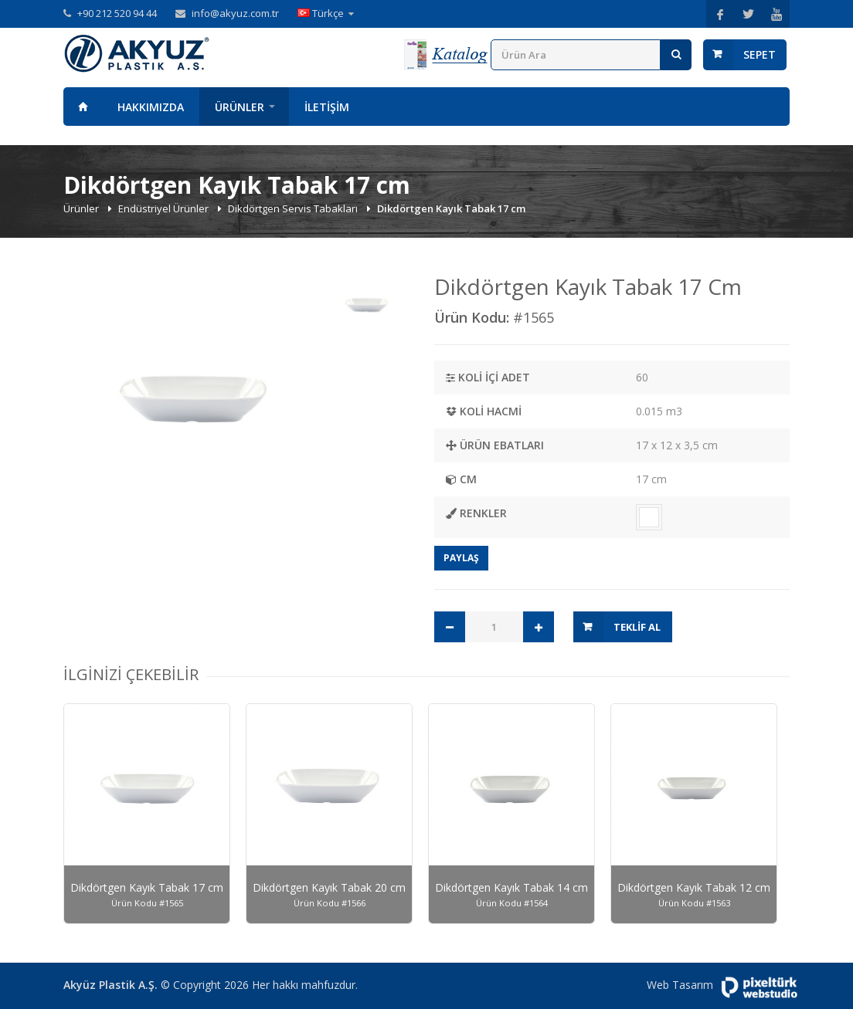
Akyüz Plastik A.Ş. (110, 984)
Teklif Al (637, 627)
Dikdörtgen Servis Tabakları (294, 208)
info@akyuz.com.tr (235, 13)
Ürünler (239, 107)
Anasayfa (82, 106)
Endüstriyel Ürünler (164, 208)
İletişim (326, 107)
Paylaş (461, 557)
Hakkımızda (150, 107)
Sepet (759, 54)
